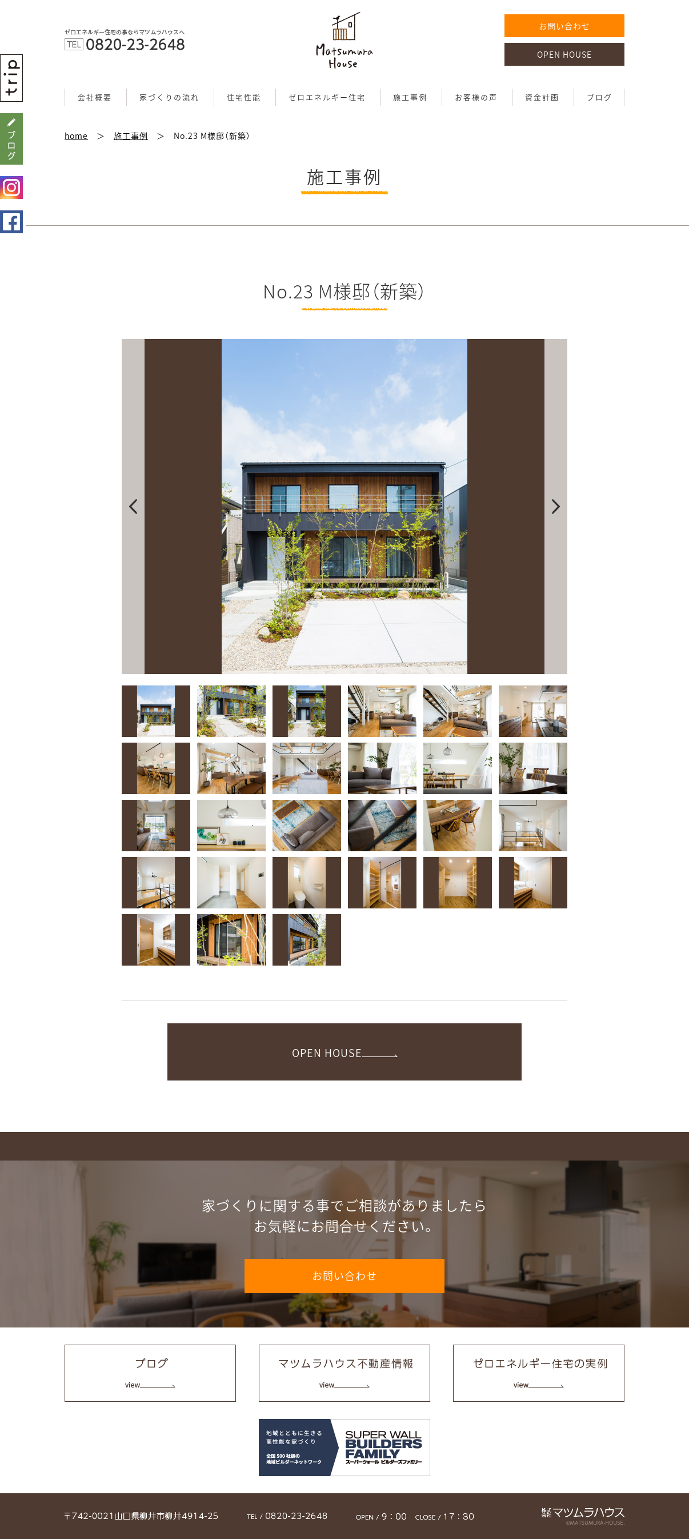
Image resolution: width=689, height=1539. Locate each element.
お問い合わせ (564, 25)
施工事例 (410, 96)
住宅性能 (244, 96)
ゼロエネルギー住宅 (327, 96)
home (76, 135)
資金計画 (542, 96)
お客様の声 (476, 96)
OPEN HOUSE (564, 54)
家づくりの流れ (169, 96)
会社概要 (95, 96)
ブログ (599, 96)
